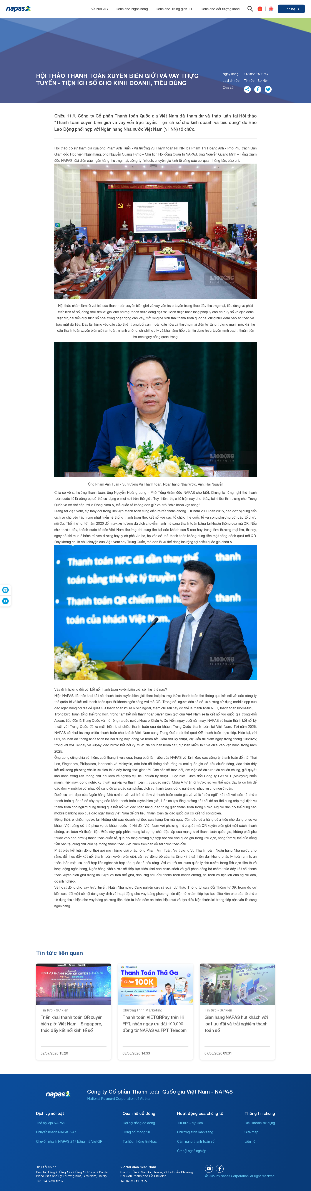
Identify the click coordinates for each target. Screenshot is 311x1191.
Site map (251, 1132)
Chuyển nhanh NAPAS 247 (56, 1132)
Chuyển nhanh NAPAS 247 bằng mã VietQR (69, 1141)
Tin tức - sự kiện (190, 1123)
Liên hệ (291, 9)
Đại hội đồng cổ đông (139, 1123)
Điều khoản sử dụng (259, 1123)
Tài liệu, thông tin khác (140, 1141)
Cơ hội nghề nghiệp (191, 1151)
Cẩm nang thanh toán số (196, 1141)
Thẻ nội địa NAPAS (50, 1123)
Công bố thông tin (136, 1132)
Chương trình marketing (195, 1132)
